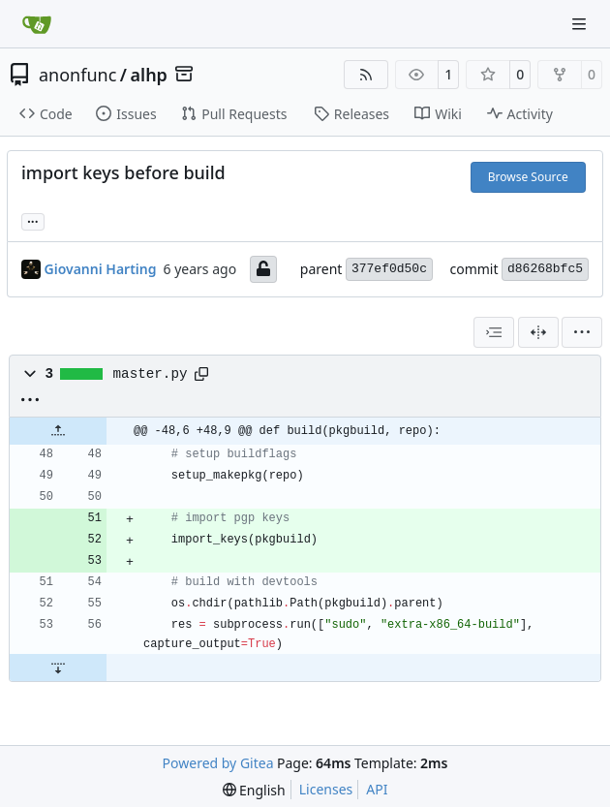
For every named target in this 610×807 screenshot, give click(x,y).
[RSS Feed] (366, 74)
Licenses (326, 789)
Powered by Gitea (218, 763)
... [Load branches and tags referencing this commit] (33, 220)
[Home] (37, 24)
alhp (149, 74)
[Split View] (538, 332)
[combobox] (493, 332)
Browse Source (528, 177)
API (376, 789)
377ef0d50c (389, 269)
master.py (150, 374)
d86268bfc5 (545, 269)
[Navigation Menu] (581, 24)
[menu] (582, 332)
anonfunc (77, 74)
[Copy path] (201, 374)
